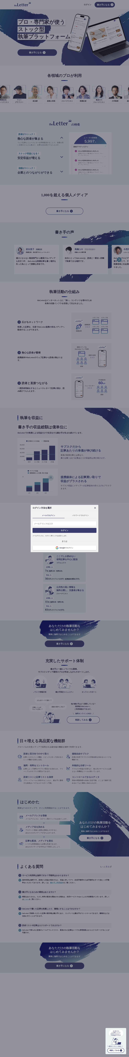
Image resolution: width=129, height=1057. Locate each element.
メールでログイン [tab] (48, 515)
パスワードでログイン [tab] (80, 515)
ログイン (64, 530)
